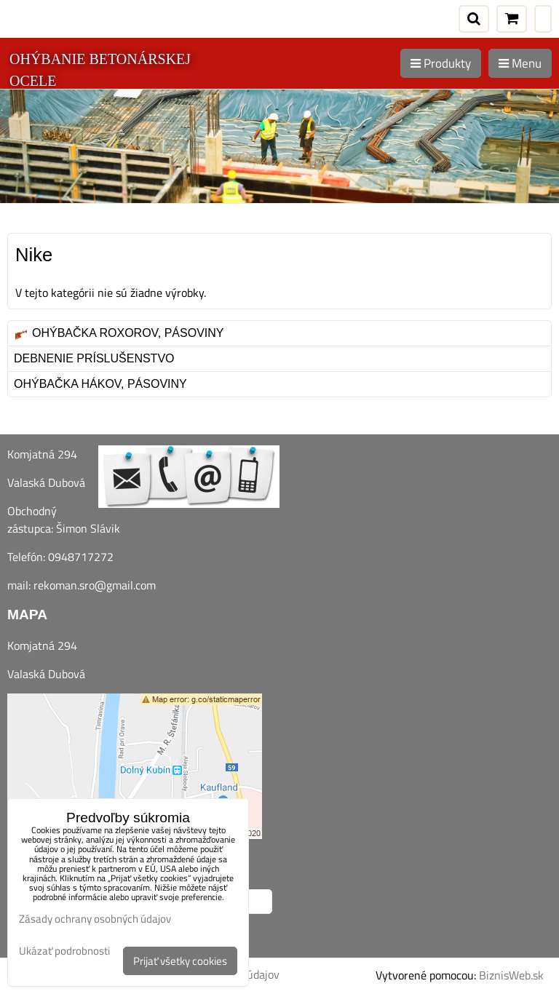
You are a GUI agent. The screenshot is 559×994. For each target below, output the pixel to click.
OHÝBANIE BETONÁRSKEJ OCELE (100, 70)
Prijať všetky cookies (180, 961)
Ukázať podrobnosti (64, 951)
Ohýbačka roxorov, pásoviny (119, 333)
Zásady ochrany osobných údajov (95, 918)
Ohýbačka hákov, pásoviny (100, 384)
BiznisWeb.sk (511, 975)
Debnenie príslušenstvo (94, 358)
